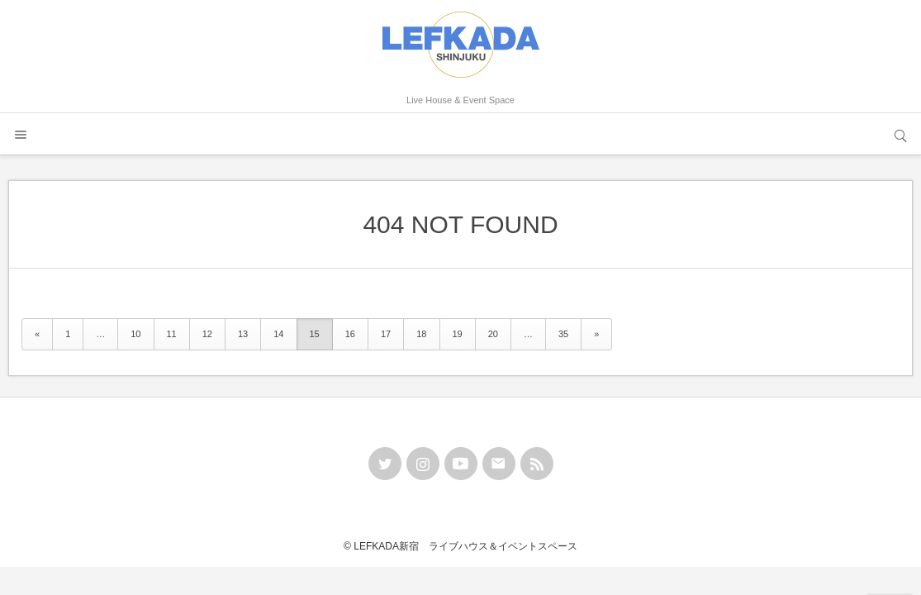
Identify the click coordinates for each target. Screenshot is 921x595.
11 (172, 334)
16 (350, 334)
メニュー (20, 134)
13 (243, 334)
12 (207, 334)
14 (278, 334)
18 (421, 334)
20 (493, 334)
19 (458, 334)
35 (563, 334)
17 (386, 334)
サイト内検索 (900, 134)
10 (135, 334)
